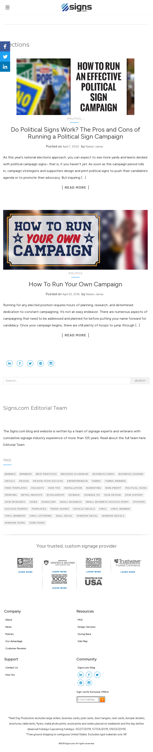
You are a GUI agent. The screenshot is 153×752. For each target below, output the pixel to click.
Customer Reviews (15, 648)
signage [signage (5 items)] (74, 495)
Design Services (86, 626)
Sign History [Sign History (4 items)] (134, 495)
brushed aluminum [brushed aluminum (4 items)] (74, 474)
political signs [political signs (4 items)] (136, 488)
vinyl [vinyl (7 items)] (103, 508)
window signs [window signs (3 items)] (15, 522)
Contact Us (11, 667)
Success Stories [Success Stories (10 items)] (16, 508)
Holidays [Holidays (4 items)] (37, 488)
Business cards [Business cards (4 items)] (103, 474)
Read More (75, 187)
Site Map (82, 641)
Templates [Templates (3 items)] (39, 508)
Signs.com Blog (86, 667)
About (8, 619)
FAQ (80, 619)
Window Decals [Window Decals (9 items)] (113, 515)
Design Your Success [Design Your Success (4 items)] (48, 481)
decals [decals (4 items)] (10, 481)
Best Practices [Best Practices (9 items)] (46, 474)
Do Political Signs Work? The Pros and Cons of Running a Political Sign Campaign (75, 133)
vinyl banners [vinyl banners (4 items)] (15, 515)
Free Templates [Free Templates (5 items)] (16, 488)
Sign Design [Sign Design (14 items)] (112, 495)
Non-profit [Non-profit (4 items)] (113, 488)
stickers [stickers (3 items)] (139, 501)
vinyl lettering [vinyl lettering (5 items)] (41, 515)
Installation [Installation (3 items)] (73, 488)
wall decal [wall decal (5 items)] (64, 515)
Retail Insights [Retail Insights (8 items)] (31, 495)
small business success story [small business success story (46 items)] (107, 501)
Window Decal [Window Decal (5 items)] (87, 515)
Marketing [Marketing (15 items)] (93, 488)
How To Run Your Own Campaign (75, 284)
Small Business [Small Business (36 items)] (71, 501)
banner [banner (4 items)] (10, 474)
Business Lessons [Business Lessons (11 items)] (131, 474)
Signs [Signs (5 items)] (33, 501)
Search (140, 380)
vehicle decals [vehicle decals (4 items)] (84, 508)
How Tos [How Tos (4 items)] (54, 488)
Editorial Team (14, 445)
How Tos (10, 674)
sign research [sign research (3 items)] (15, 501)
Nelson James (94, 146)
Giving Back (84, 634)
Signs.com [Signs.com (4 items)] (48, 501)
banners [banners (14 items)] (26, 474)
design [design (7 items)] (24, 481)
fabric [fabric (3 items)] (96, 481)
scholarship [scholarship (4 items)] (55, 495)
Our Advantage (13, 641)
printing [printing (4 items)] (11, 495)
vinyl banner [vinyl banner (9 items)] (120, 508)
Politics (74, 118)
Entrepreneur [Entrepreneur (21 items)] (77, 481)
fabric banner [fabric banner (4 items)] (115, 481)
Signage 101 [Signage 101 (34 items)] (92, 495)
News (8, 626)
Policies (9, 634)
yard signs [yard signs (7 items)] (37, 522)
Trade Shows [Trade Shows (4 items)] (60, 508)
